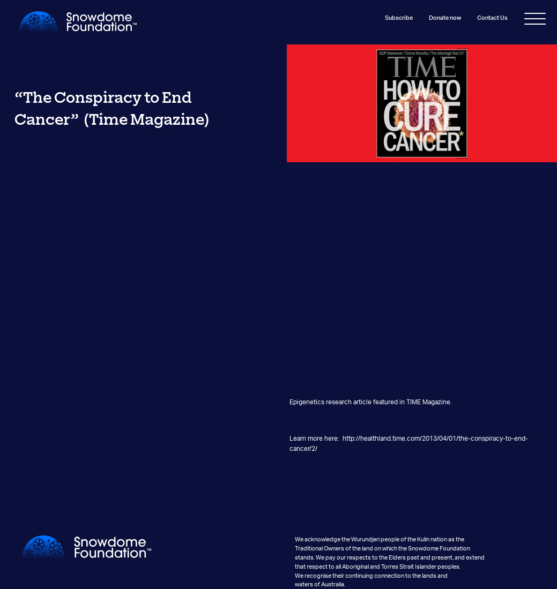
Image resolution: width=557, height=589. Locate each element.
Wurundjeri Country (48, 582)
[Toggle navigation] (535, 21)
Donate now (444, 18)
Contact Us (492, 18)
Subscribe (398, 18)
